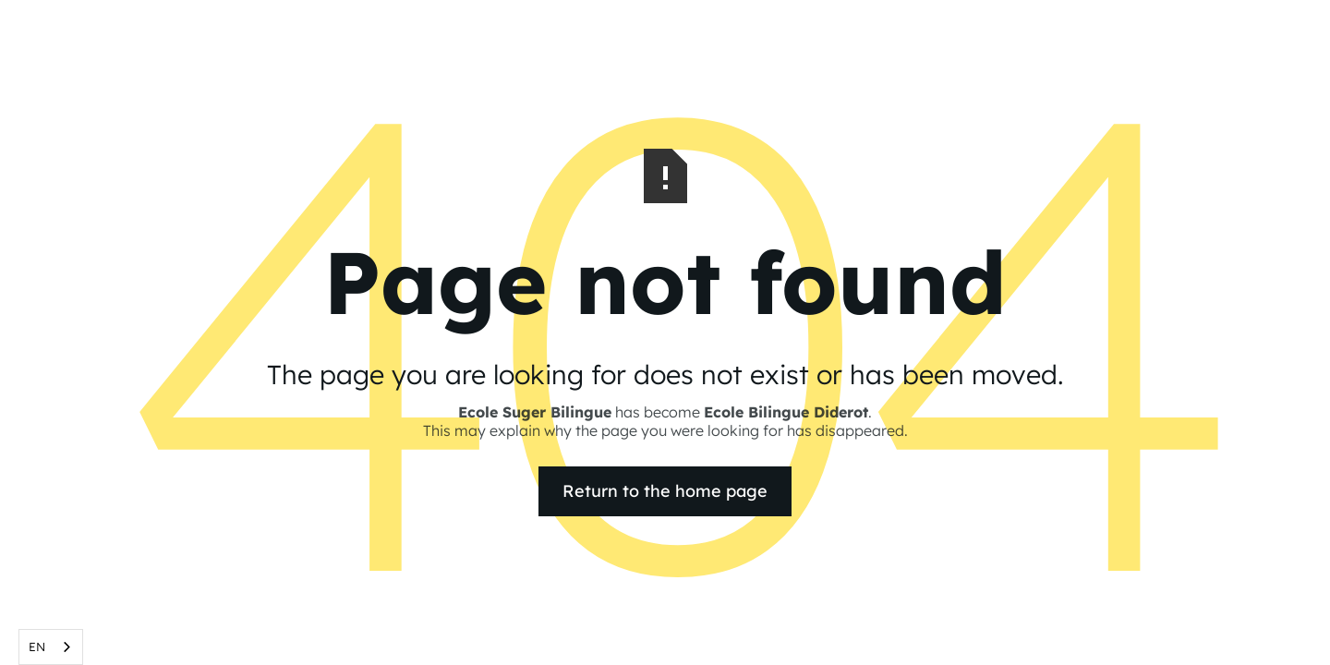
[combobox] (50, 647)
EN (37, 646)
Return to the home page (665, 491)
